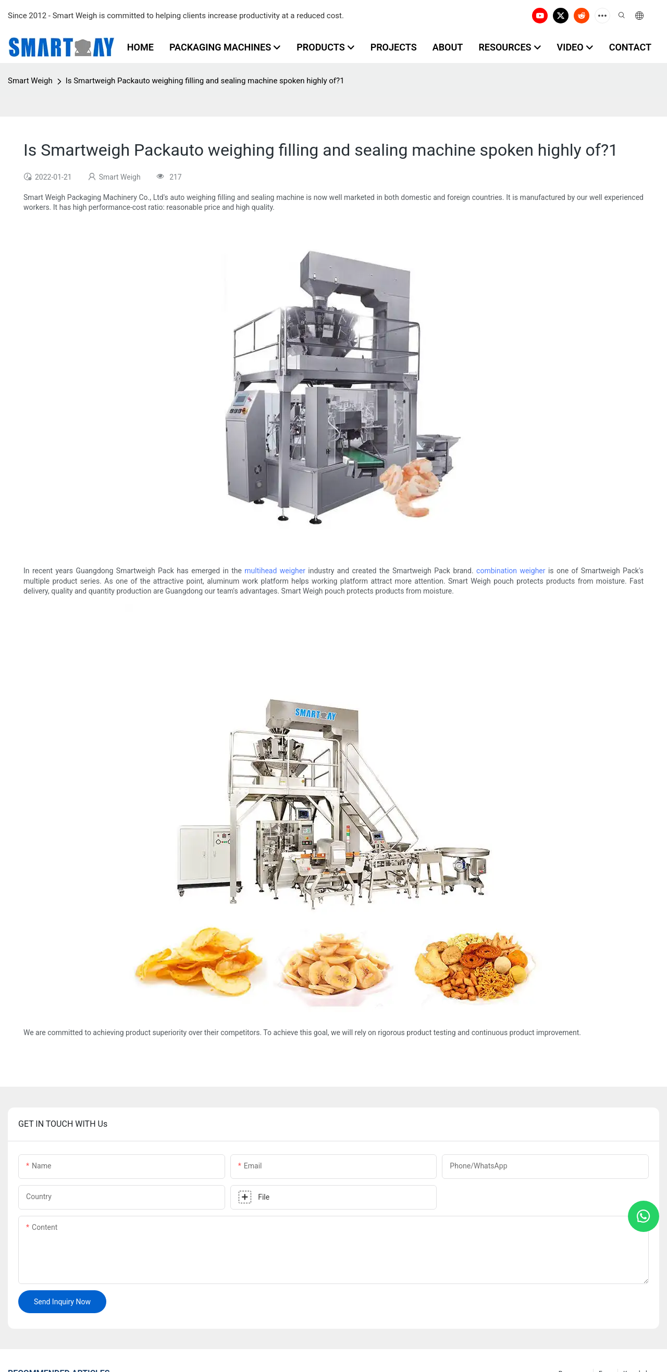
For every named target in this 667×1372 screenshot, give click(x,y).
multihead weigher (274, 571)
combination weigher (510, 571)
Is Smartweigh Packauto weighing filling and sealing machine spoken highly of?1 (205, 80)
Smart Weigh (30, 80)
